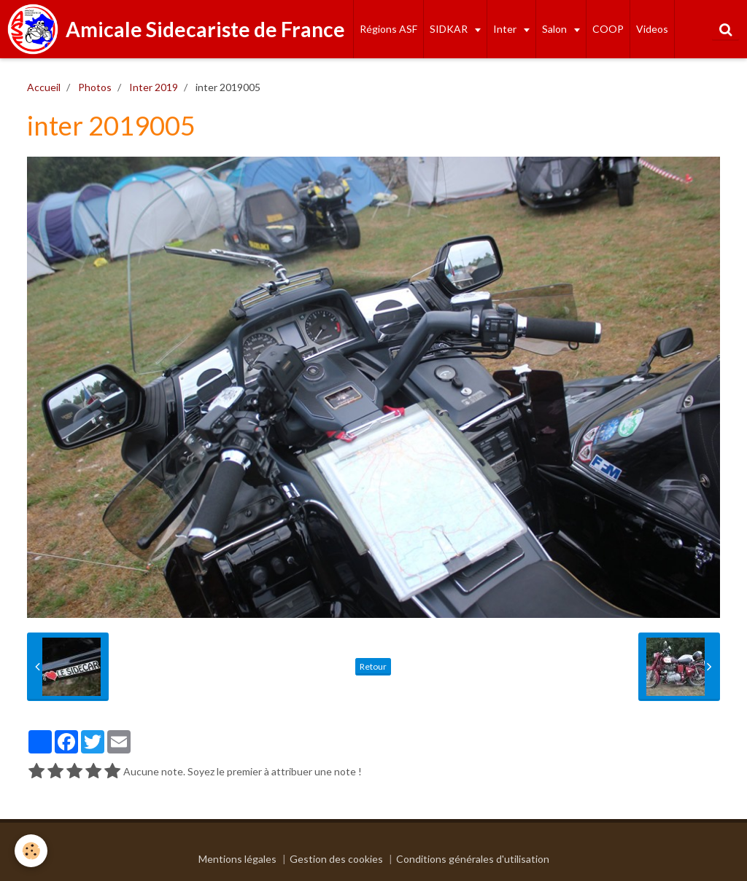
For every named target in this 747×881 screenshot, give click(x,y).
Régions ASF (388, 29)
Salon (555, 29)
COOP (608, 29)
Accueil (44, 87)
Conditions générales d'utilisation (472, 859)
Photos (95, 87)
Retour (373, 666)
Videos (652, 29)
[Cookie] (31, 850)
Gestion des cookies (336, 859)
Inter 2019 (153, 87)
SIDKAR (450, 29)
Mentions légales (237, 859)
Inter (506, 29)
